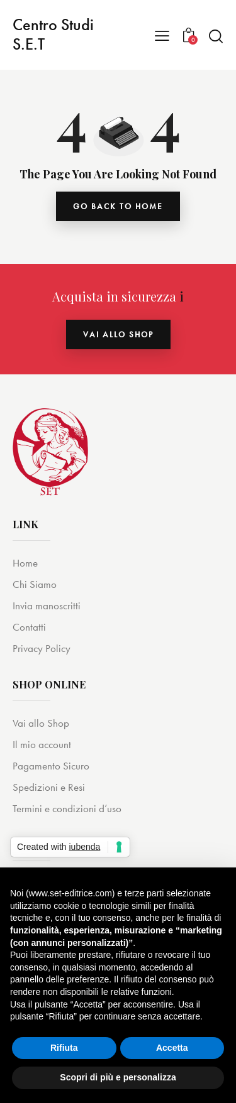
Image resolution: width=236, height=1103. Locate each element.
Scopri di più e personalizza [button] (118, 1077)
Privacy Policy (41, 648)
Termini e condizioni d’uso (67, 808)
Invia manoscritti (47, 605)
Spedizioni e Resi (49, 787)
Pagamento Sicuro (51, 766)
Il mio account (42, 744)
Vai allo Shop (41, 723)
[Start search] (215, 35)
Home (25, 563)
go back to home (118, 206)
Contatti (29, 627)
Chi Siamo (35, 584)
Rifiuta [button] (64, 1048)
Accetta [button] (172, 1048)
